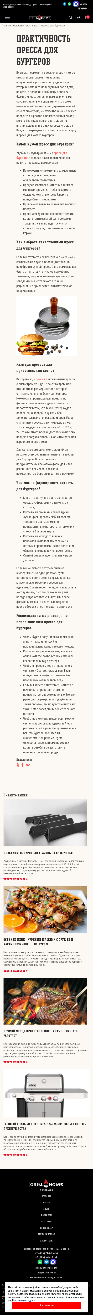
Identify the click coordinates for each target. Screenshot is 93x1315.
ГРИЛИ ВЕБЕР (46, 1228)
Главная (6, 25)
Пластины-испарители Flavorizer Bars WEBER (38, 853)
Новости (18, 25)
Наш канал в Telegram (46, 1268)
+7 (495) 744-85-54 (46, 1253)
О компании (46, 1190)
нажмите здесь (26, 1300)
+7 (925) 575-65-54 (46, 1257)
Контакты (46, 1215)
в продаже (40, 379)
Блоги (46, 1209)
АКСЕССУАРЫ (46, 1240)
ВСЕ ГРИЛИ (46, 1221)
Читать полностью (15, 879)
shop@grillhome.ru (46, 1273)
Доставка (46, 1196)
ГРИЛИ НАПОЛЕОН (46, 1234)
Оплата (46, 1202)
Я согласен (46, 1305)
